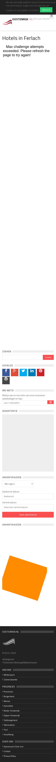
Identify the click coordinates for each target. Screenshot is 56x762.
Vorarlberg (8, 734)
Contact (7, 751)
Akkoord (46, 9)
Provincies (8, 691)
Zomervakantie (10, 679)
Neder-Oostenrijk (12, 710)
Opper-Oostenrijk (12, 715)
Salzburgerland (10, 720)
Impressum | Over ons (13, 746)
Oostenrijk (22, 19)
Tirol (6, 729)
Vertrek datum (9, 502)
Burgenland (9, 696)
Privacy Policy (10, 756)
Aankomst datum (10, 491)
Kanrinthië (8, 705)
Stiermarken (9, 724)
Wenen (7, 701)
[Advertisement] (28, 443)
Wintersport (9, 674)
